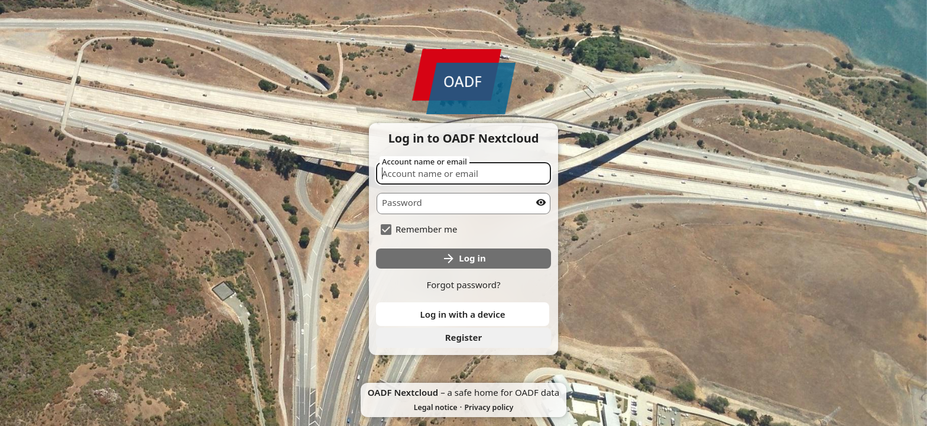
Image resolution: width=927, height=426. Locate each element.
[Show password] (541, 202)
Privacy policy (488, 407)
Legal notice (436, 407)
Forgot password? (463, 285)
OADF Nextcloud (403, 392)
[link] (463, 338)
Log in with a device (462, 314)
